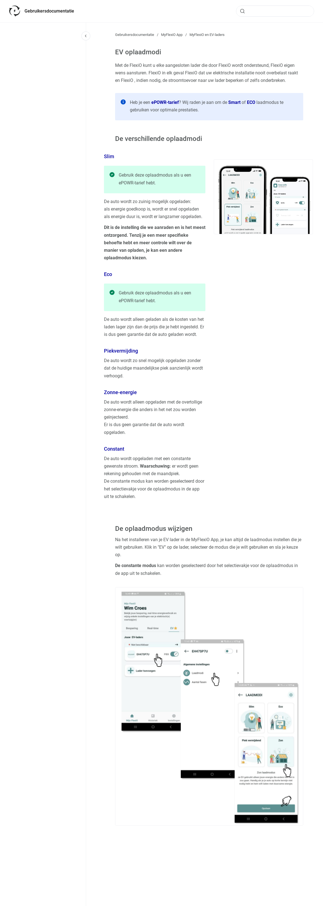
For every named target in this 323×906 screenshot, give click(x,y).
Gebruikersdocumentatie (49, 11)
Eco (108, 274)
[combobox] (275, 11)
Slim (109, 156)
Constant (114, 449)
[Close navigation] (85, 35)
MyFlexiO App (172, 35)
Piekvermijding (121, 351)
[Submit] (242, 11)
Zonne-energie (120, 392)
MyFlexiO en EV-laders (207, 35)
